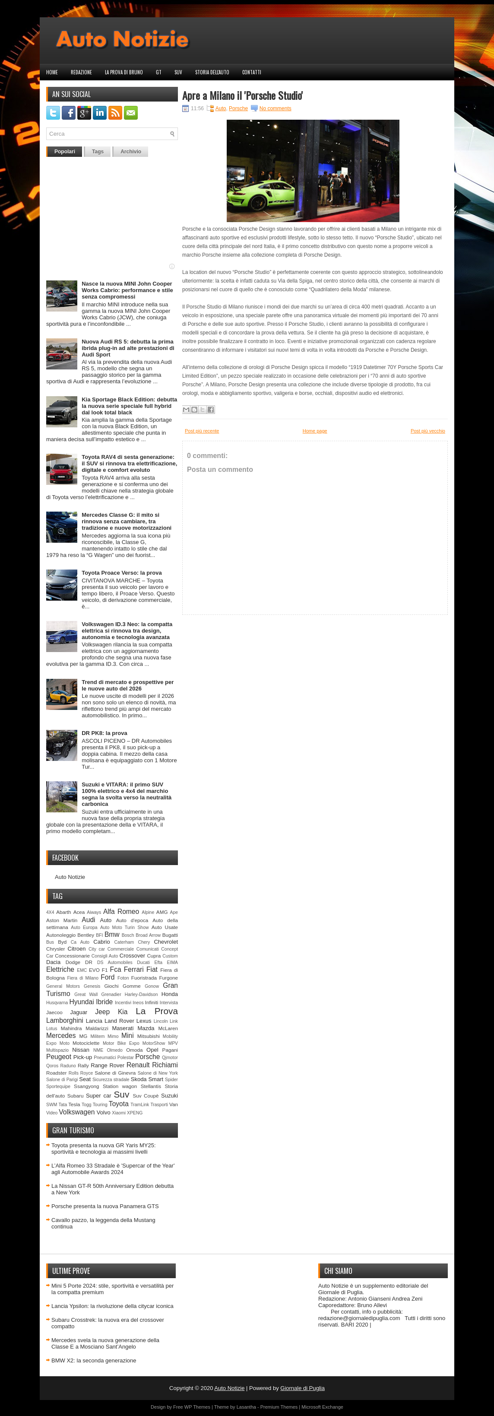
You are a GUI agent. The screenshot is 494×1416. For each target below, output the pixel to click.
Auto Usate (165, 927)
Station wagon (120, 1086)
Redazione (81, 72)
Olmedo (114, 1050)
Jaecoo (54, 1012)
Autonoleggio (61, 935)
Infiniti (151, 1002)
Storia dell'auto (212, 72)
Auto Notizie (70, 877)
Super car (98, 1095)
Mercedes (61, 1035)
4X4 (50, 912)
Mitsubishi (148, 1036)
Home (52, 72)
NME (98, 1050)
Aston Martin (61, 920)
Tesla (74, 1104)
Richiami (165, 1065)
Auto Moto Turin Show (124, 927)
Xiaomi (119, 1113)
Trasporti (159, 1104)
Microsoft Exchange (322, 1407)
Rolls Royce (81, 1073)
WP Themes (197, 1407)
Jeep (102, 1011)
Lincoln (161, 1021)
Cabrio (101, 942)
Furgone (168, 977)
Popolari (64, 152)
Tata (63, 1104)
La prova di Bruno (124, 72)
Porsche (147, 1056)
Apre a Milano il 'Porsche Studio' (242, 95)
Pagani (170, 1050)
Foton (123, 978)
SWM (51, 1104)
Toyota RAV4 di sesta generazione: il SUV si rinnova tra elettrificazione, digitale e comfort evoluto (129, 463)
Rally (83, 1065)
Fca (115, 969)
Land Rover (119, 1021)
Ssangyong (86, 1086)
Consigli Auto (105, 956)
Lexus (144, 1021)
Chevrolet (166, 942)
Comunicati (147, 949)
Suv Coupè (145, 1095)
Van (173, 1104)
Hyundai (81, 1002)
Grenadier (111, 994)
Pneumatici (105, 1057)
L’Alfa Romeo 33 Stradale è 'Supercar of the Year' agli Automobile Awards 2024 (112, 1168)
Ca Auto (80, 942)
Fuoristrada (144, 977)
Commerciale (121, 949)
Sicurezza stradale (111, 1079)
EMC (82, 970)
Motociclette (86, 1043)
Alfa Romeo (121, 911)
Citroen (77, 948)
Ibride (104, 1002)
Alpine (148, 912)
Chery (144, 942)
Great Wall (86, 994)
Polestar (125, 1057)
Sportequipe (58, 1086)
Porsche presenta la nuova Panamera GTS (105, 1206)
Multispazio (57, 1050)
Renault (138, 1065)
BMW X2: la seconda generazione (93, 1360)
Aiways (94, 912)
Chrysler (55, 948)
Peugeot (58, 1056)
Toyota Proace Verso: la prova (122, 573)
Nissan (80, 1050)
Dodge (73, 962)
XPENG (134, 1113)
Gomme (132, 986)
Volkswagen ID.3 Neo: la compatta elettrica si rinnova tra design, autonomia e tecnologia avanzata (127, 630)
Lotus (51, 1028)
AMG (162, 912)
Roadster (56, 1073)
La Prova (157, 1011)
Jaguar (78, 1012)
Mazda (145, 1028)
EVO (94, 970)
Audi (88, 919)
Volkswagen (77, 1112)
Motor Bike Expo (121, 1043)
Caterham (124, 942)
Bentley (85, 935)
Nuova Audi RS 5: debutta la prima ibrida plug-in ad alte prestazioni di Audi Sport (128, 348)
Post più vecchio (428, 430)
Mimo (113, 1036)
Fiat (152, 969)
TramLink (139, 1104)
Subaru (75, 1095)
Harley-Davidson (141, 994)
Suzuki (169, 1095)
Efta (158, 962)
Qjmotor (170, 1057)
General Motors (63, 986)
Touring (100, 1104)
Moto (65, 1043)
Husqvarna (57, 1002)
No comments (275, 108)
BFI (99, 935)
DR (88, 962)
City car (97, 949)
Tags (98, 152)
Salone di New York (158, 1073)
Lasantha (246, 1407)
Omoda (134, 1050)
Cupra (154, 955)
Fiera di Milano (82, 978)
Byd (62, 942)
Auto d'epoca (132, 920)
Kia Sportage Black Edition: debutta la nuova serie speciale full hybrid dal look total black (129, 406)
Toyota (119, 1103)
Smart (155, 1079)
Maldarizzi (97, 1028)
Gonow (152, 986)
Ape (174, 912)
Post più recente (202, 430)
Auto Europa (84, 927)
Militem (97, 1036)
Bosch (128, 935)
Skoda (139, 1079)
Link (174, 1021)
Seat (85, 1079)
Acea (79, 912)
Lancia (94, 1021)
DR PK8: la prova (104, 733)
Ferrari (134, 969)
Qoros (52, 1065)
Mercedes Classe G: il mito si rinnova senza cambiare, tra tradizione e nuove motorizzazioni (126, 521)
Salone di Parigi (62, 1079)
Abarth (63, 912)
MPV (173, 1043)
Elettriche (60, 969)
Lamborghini (64, 1020)
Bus (50, 942)
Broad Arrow (148, 935)
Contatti (251, 72)
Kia (123, 1011)
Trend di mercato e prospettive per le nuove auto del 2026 (128, 685)
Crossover (132, 955)
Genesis (92, 986)
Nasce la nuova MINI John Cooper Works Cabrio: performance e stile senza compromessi (127, 290)
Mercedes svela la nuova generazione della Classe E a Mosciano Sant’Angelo (105, 1343)
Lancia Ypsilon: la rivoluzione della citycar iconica (112, 1306)
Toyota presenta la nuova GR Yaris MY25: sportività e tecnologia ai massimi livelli (103, 1148)
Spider (171, 1079)
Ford (107, 977)
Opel (152, 1050)
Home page (315, 430)
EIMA (172, 962)
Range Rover (107, 1065)
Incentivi (123, 1002)
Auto (106, 920)
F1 (105, 970)
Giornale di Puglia (302, 1388)
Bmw (112, 934)
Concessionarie (72, 955)
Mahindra (71, 1028)
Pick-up (82, 1057)
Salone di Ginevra (115, 1073)
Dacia (53, 962)
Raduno (68, 1065)
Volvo (104, 1112)
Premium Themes (279, 1407)
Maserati (123, 1028)
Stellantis (151, 1086)
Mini (127, 1035)
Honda (170, 994)
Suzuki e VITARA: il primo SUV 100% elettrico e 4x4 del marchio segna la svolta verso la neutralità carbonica (126, 794)
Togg (87, 1104)
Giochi (111, 986)
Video (51, 1113)
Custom (170, 956)
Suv (178, 72)
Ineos (138, 1002)
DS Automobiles (115, 962)
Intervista (169, 1002)
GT (159, 72)
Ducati (143, 962)
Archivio (130, 152)
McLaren (168, 1028)
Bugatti (170, 935)
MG (83, 1036)
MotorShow (153, 1043)
